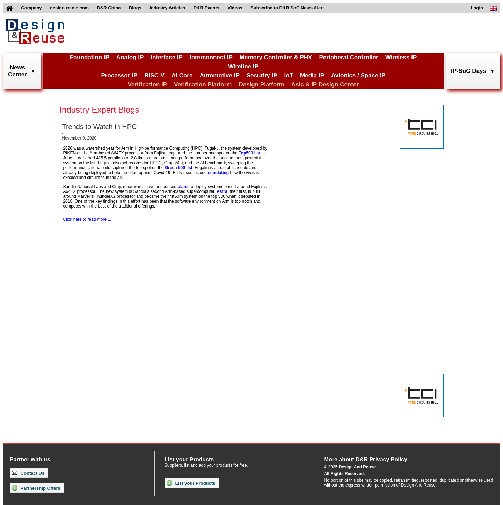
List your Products (191, 483)
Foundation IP (89, 57)
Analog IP (130, 57)
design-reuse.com (69, 7)
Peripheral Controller (348, 57)
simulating (218, 172)
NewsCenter (17, 71)
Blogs (135, 7)
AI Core (182, 75)
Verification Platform (203, 84)
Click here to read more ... (87, 219)
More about (365, 459)
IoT (288, 75)
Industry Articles (167, 7)
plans (182, 186)
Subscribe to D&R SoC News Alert (287, 7)
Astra (222, 191)
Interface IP (167, 57)
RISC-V (154, 75)
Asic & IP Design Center (325, 84)
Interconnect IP (211, 57)
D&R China (109, 7)
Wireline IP (243, 66)
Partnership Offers (36, 488)
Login (477, 7)
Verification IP (147, 84)
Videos (234, 7)
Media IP (312, 75)
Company (31, 7)
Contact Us (28, 473)
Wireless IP (401, 57)
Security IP (262, 75)
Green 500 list (178, 167)
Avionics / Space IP (358, 75)
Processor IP (119, 75)
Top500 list (249, 153)
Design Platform (261, 84)
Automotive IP (219, 75)
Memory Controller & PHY (276, 57)
